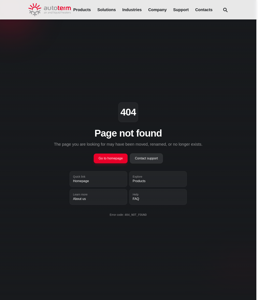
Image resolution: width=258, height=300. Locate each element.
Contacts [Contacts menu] (204, 9)
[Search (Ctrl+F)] (225, 9)
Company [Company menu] (157, 9)
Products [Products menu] (82, 9)
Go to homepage (111, 158)
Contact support (146, 158)
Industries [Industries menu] (132, 9)
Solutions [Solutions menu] (106, 9)
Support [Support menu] (181, 9)
